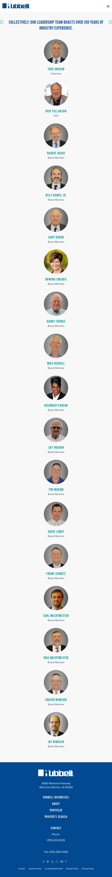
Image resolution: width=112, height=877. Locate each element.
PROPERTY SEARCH (56, 817)
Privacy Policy (88, 868)
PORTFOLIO (56, 810)
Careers (21, 868)
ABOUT (56, 804)
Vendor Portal (72, 868)
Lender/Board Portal (54, 868)
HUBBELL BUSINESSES (56, 797)
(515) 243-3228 (56, 840)
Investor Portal (34, 868)
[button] (108, 6)
